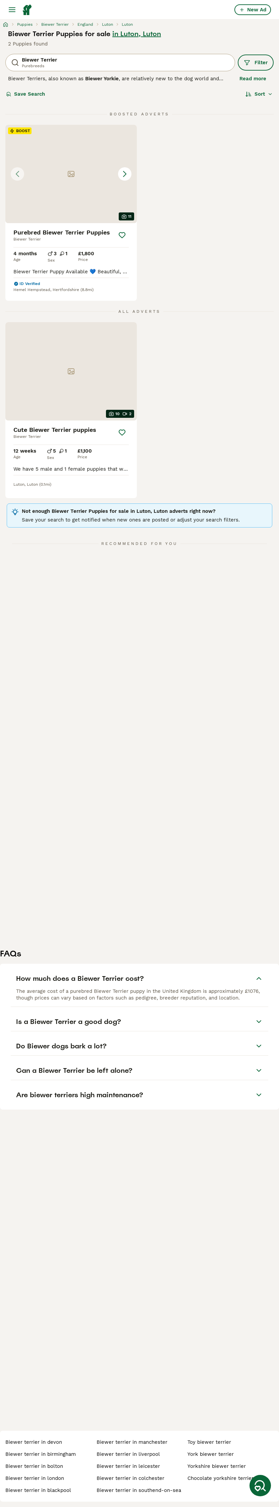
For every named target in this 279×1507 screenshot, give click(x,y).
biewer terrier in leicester (128, 1466)
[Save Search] (260, 1485)
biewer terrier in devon (33, 1442)
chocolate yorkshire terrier (220, 1478)
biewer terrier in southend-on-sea (139, 1490)
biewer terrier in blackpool (38, 1490)
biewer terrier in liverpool (128, 1454)
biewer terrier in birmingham (40, 1454)
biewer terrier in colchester (130, 1478)
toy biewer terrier (209, 1442)
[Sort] (259, 94)
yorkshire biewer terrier (216, 1466)
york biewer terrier (210, 1454)
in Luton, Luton (136, 34)
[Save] (122, 235)
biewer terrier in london (34, 1478)
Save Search (25, 94)
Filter (256, 62)
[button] (71, 174)
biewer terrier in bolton (34, 1466)
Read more (252, 79)
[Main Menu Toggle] (12, 9)
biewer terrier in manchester (132, 1442)
